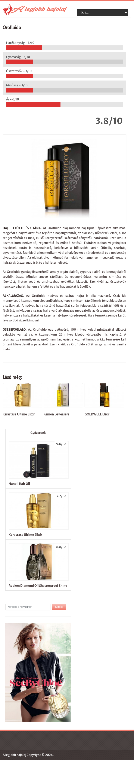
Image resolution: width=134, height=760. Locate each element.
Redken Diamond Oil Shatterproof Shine (38, 586)
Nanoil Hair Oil (19, 484)
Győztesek (38, 433)
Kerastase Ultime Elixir (25, 535)
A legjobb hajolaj (14, 755)
